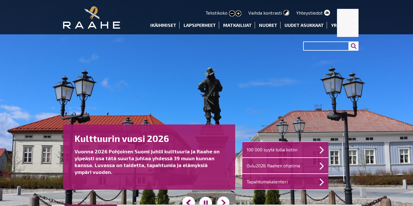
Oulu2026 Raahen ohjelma (273, 165)
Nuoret (268, 25)
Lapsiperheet (200, 25)
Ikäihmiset (163, 25)
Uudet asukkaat (304, 25)
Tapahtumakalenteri (267, 181)
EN (355, 19)
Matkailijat (237, 25)
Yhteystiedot (309, 12)
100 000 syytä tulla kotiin (272, 149)
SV (355, 26)
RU (355, 33)
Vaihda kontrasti (265, 12)
